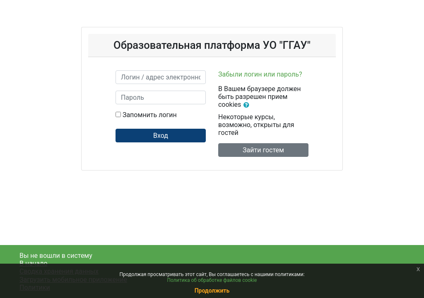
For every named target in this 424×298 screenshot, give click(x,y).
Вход (160, 135)
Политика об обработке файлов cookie (212, 280)
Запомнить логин (150, 115)
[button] (248, 105)
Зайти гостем (263, 150)
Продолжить (212, 290)
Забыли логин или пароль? (260, 74)
